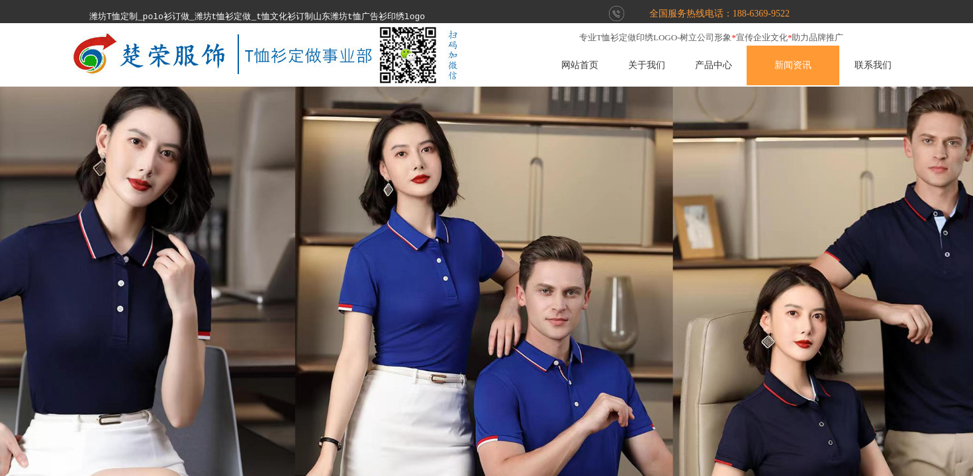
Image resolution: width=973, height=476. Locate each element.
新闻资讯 (818, 65)
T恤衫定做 (616, 37)
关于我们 (671, 65)
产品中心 (738, 65)
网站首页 (604, 65)
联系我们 (897, 65)
